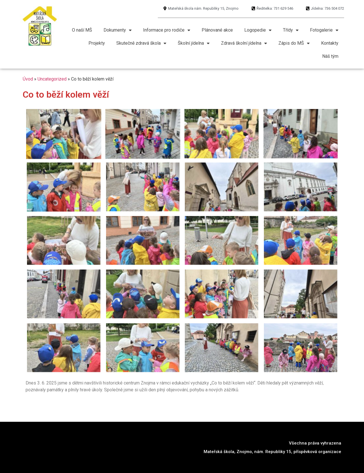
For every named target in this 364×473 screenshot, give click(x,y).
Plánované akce (217, 30)
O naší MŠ (82, 30)
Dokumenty (118, 30)
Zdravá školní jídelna (244, 43)
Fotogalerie (324, 30)
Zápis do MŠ (294, 43)
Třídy (291, 30)
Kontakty (329, 43)
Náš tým (330, 56)
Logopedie (258, 30)
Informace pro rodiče (166, 30)
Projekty (96, 43)
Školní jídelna (194, 43)
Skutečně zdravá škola (141, 43)
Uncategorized (52, 79)
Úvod (28, 79)
